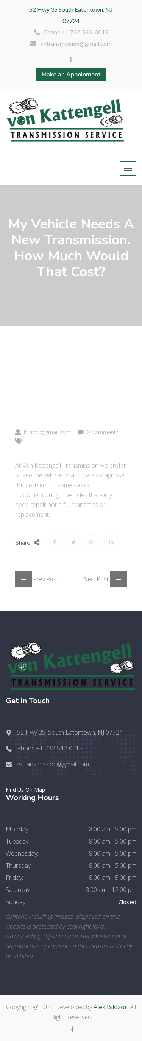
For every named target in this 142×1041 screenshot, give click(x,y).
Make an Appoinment (71, 74)
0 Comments (98, 457)
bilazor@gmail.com (42, 457)
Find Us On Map (25, 789)
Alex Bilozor (110, 1007)
